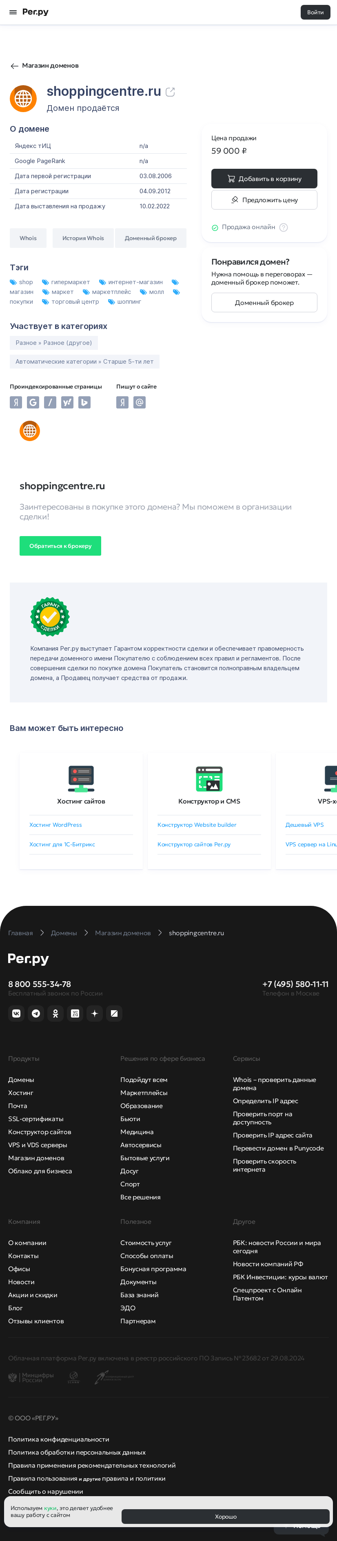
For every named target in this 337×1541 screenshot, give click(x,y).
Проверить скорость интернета (264, 1165)
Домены (21, 1079)
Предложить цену (270, 200)
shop (22, 282)
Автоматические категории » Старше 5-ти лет (85, 361)
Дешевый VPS (305, 824)
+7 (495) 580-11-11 (295, 984)
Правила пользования (43, 1478)
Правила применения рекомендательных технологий (91, 1465)
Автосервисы (140, 1145)
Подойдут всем (144, 1079)
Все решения (140, 1197)
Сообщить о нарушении (45, 1491)
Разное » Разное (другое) (54, 343)
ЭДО (127, 1308)
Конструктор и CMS (209, 801)
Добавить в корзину (270, 178)
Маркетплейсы (143, 1092)
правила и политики (134, 1478)
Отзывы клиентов (36, 1321)
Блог (15, 1308)
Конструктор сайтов (39, 1132)
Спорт (130, 1184)
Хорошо (225, 1516)
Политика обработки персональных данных (77, 1452)
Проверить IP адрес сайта (273, 1135)
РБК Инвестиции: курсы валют (280, 1277)
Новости (21, 1282)
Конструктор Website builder (196, 824)
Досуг (129, 1171)
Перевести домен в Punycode (278, 1148)
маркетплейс (108, 292)
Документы (138, 1282)
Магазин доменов (50, 65)
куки (50, 1508)
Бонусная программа (153, 1269)
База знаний (139, 1295)
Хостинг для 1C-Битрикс (62, 844)
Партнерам (137, 1321)
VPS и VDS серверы (37, 1145)
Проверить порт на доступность (263, 1118)
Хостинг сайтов (81, 801)
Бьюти (130, 1119)
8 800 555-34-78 (39, 984)
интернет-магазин (131, 282)
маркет (58, 292)
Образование (141, 1106)
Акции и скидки (33, 1295)
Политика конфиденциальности (58, 1439)
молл (153, 292)
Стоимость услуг (145, 1243)
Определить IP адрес (265, 1101)
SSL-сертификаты (35, 1119)
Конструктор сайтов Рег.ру (194, 844)
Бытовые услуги (145, 1158)
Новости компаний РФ (268, 1264)
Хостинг (20, 1092)
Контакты (23, 1256)
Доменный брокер (264, 302)
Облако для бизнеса (40, 1171)
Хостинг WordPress (55, 824)
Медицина (136, 1132)
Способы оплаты (146, 1256)
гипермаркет (67, 282)
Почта (17, 1106)
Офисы (19, 1269)
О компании (27, 1243)
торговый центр (71, 301)
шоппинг (125, 301)
